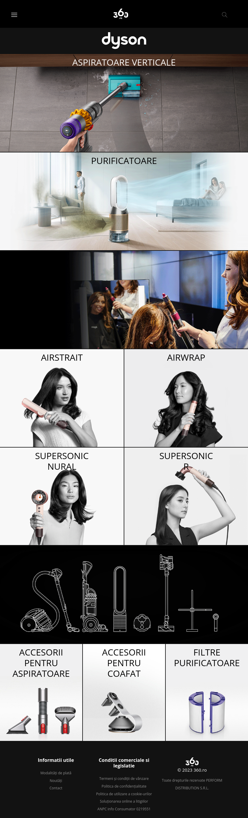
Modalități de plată (56, 772)
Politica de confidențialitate (124, 786)
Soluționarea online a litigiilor (124, 801)
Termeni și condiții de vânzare (124, 778)
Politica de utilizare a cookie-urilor (124, 793)
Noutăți (56, 780)
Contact (55, 788)
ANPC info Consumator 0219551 (124, 809)
